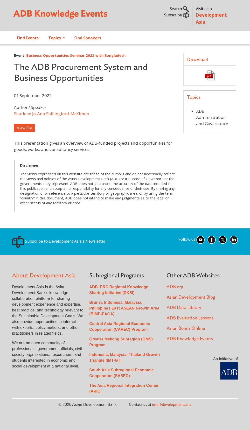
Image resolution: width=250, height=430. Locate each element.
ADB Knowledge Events (190, 339)
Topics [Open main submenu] (55, 38)
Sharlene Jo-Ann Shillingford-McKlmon (51, 113)
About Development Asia (44, 276)
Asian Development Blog (191, 297)
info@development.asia (171, 405)
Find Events (28, 38)
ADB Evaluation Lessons (190, 318)
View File (24, 128)
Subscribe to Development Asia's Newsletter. (59, 241)
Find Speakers (87, 38)
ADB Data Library (184, 307)
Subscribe (176, 15)
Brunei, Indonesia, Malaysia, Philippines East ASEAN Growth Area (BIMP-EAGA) (124, 308)
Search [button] (179, 8)
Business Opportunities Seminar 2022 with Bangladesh (75, 55)
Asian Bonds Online (186, 328)
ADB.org (175, 287)
